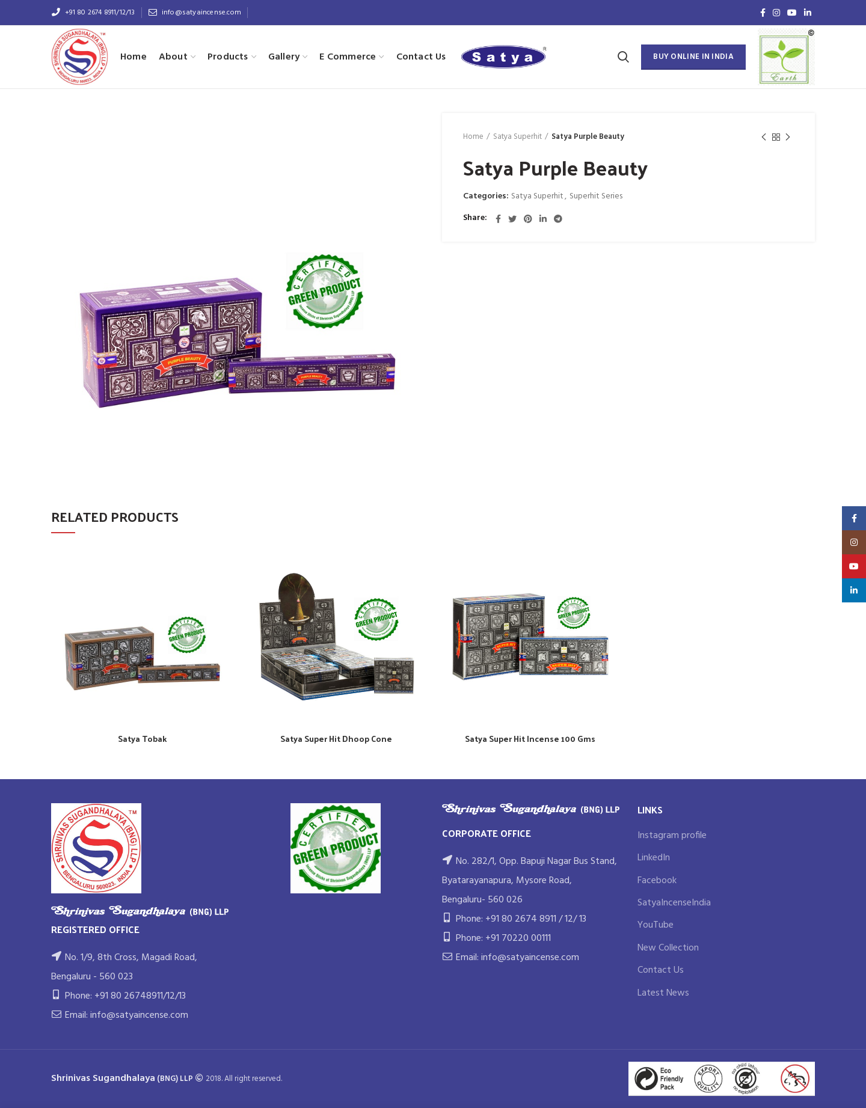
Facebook (657, 881)
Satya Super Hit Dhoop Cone (336, 738)
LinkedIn (653, 858)
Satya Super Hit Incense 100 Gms (530, 738)
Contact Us (660, 970)
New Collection (668, 948)
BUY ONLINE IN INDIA (693, 57)
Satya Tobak (142, 738)
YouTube (655, 925)
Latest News (663, 993)
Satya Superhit (517, 137)
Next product (787, 137)
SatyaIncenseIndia (674, 903)
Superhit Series (596, 197)
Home (473, 137)
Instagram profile (672, 835)
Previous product (763, 137)
